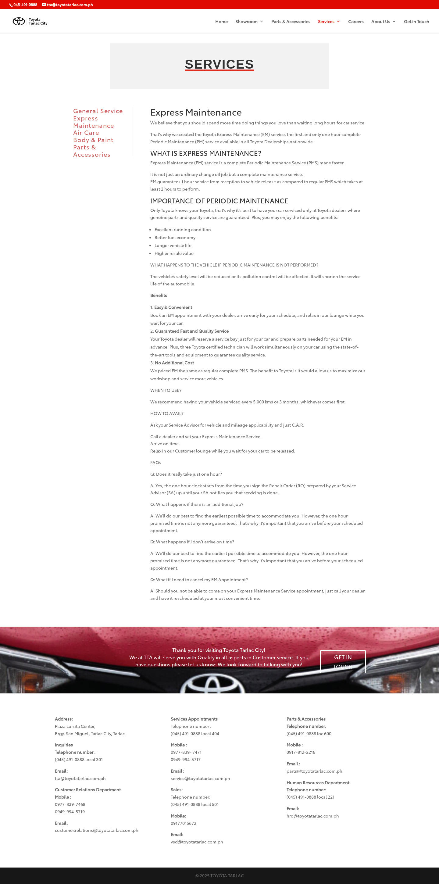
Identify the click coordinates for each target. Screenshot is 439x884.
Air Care (86, 132)
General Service (98, 110)
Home (221, 21)
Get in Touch (416, 21)
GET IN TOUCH (343, 661)
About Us (380, 21)
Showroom (246, 21)
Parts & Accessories (290, 21)
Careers (356, 21)
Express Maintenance (93, 121)
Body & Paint (93, 139)
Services (326, 21)
